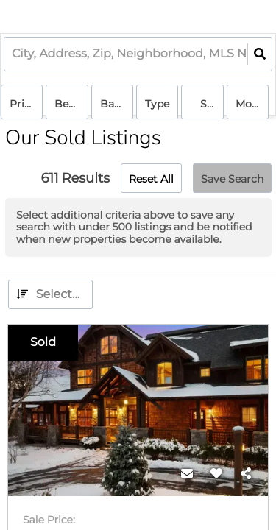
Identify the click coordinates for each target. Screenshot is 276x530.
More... (252, 103)
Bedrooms (71, 103)
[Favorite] (216, 474)
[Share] (246, 474)
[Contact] (187, 474)
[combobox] (13, 54)
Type (157, 103)
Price (23, 103)
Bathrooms (116, 103)
